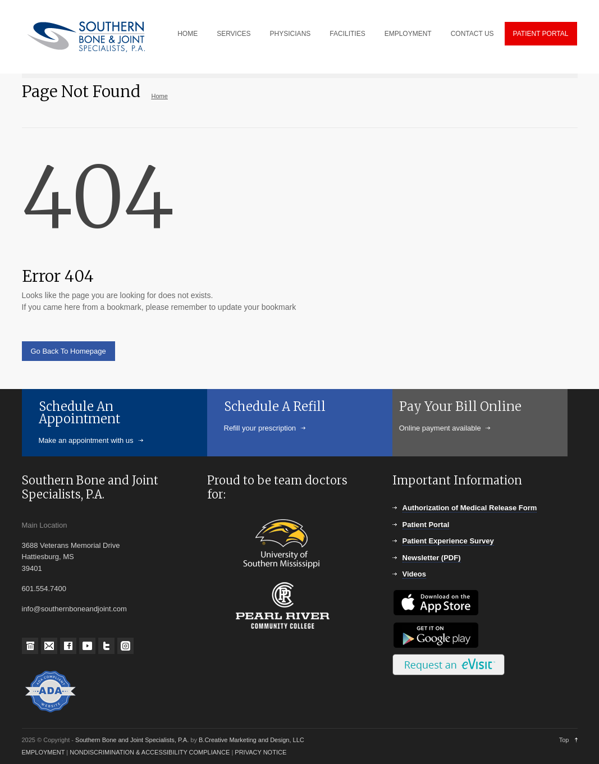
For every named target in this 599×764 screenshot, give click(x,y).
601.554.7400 (44, 588)
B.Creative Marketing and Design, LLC (251, 739)
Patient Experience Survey (448, 541)
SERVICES (233, 34)
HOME (187, 34)
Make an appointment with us (86, 440)
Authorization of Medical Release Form (470, 508)
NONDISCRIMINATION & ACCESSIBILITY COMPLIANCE (150, 752)
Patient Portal (426, 524)
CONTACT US (472, 34)
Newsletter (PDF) (432, 557)
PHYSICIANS (290, 34)
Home (160, 96)
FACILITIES (347, 34)
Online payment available (398, 428)
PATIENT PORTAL (541, 34)
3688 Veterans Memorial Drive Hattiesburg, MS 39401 (71, 557)
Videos (414, 574)
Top (564, 739)
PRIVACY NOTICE (260, 752)
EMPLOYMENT (408, 34)
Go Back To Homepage (68, 351)
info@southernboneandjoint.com (74, 609)
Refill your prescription (259, 428)
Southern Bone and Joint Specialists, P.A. (132, 739)
